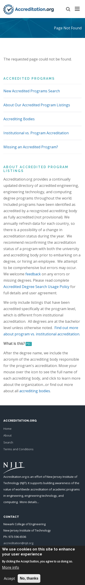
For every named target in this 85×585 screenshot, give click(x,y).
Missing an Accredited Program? (30, 146)
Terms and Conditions (18, 449)
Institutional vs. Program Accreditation (36, 132)
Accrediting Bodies (19, 118)
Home (7, 429)
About (7, 435)
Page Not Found (68, 28)
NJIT (23, 483)
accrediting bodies (34, 390)
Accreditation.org (15, 477)
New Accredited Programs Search (31, 90)
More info (10, 570)
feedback (33, 274)
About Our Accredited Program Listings (36, 104)
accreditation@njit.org (18, 543)
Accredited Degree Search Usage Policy (36, 286)
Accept (9, 581)
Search (8, 442)
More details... (29, 502)
